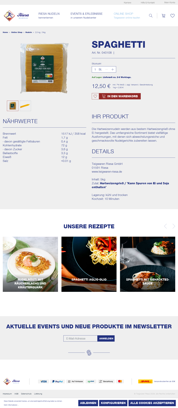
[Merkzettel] (172, 15)
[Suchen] (151, 15)
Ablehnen (88, 403)
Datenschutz (26, 394)
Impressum (7, 394)
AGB (16, 394)
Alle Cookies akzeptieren (152, 403)
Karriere (127, 3)
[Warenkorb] (163, 15)
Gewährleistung (146, 85)
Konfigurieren (113, 403)
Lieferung (38, 394)
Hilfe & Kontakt (148, 3)
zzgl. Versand (132, 85)
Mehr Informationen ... (11, 405)
